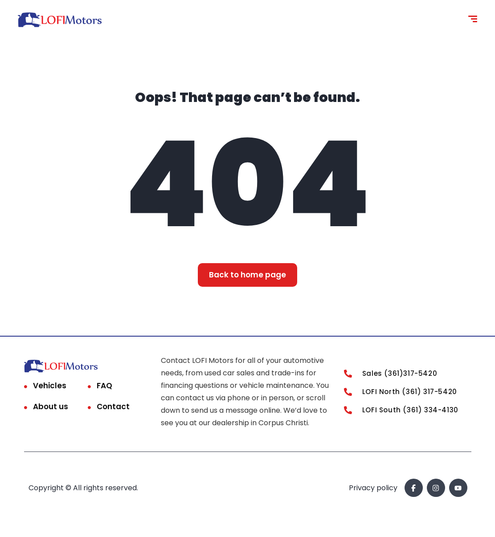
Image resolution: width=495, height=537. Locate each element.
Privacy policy (373, 488)
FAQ (104, 385)
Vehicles (49, 385)
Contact (113, 406)
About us (50, 406)
